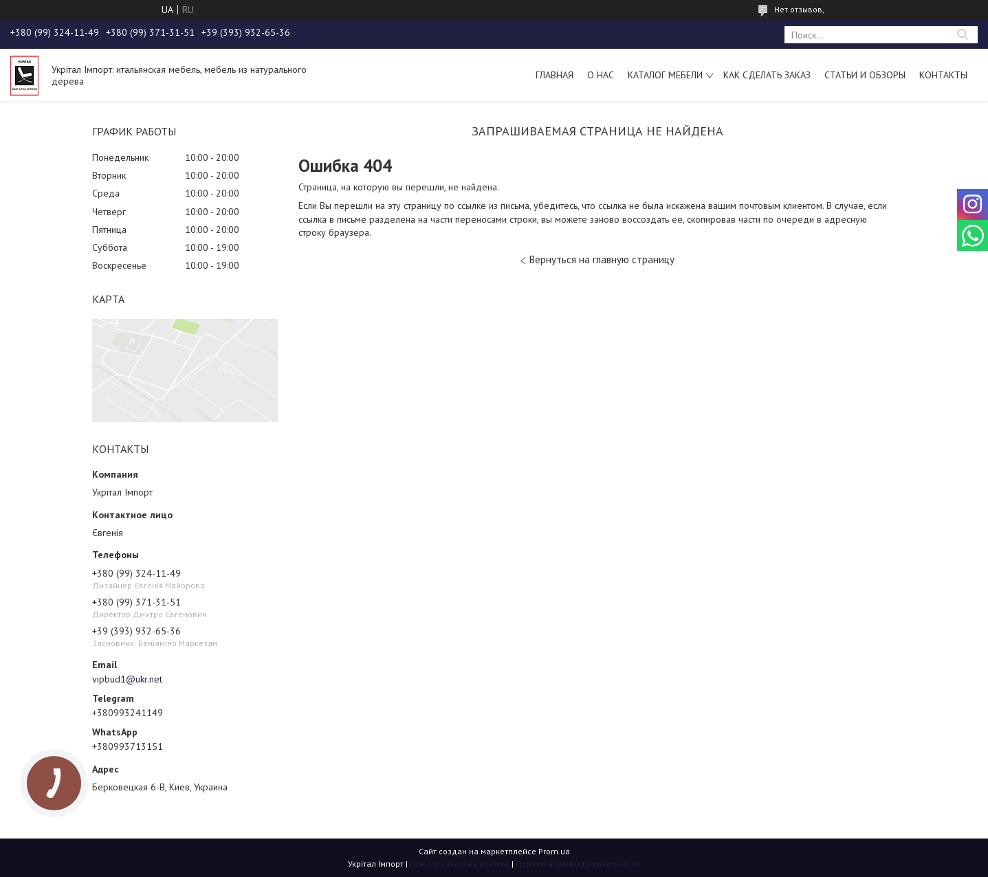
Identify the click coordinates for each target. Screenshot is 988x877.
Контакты (943, 75)
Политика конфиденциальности (578, 863)
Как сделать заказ (767, 75)
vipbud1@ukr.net (127, 679)
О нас (600, 75)
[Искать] (962, 34)
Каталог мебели (665, 75)
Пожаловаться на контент (459, 863)
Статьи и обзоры (864, 75)
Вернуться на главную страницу (601, 259)
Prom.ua (554, 851)
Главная (554, 75)
